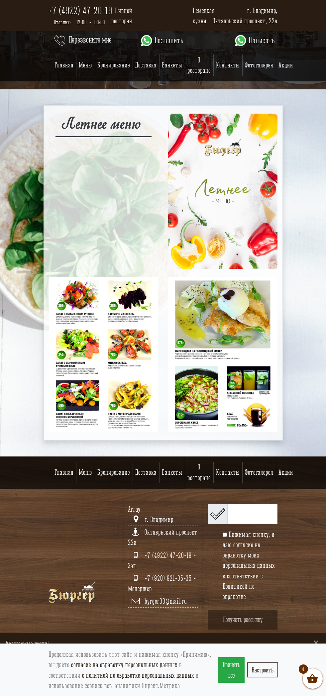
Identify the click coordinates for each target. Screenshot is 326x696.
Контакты (228, 65)
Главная (63, 65)
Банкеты (172, 65)
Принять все (231, 670)
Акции (285, 65)
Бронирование (113, 65)
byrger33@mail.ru (166, 601)
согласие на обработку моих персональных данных (249, 555)
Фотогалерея (259, 65)
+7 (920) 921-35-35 (169, 578)
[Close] (316, 642)
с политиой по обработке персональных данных (138, 675)
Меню (85, 65)
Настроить (262, 670)
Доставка (146, 65)
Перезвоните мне (82, 40)
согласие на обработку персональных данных (124, 664)
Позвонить (161, 40)
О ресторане (199, 65)
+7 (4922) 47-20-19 (80, 10)
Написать (254, 40)
